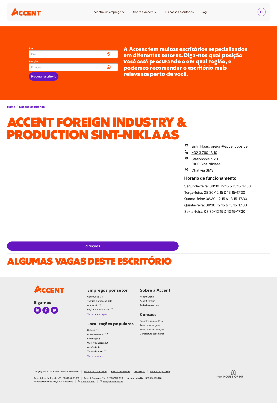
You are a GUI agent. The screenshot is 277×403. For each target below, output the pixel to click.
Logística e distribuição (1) (100, 309)
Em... (32, 48)
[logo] (26, 12)
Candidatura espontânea (152, 333)
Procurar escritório (43, 76)
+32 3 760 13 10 (204, 153)
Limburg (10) (93, 338)
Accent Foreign (147, 301)
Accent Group (147, 296)
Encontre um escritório (151, 321)
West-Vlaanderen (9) (97, 343)
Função (33, 61)
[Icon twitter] (54, 310)
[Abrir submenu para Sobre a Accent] (155, 12)
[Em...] (73, 54)
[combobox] (73, 54)
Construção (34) (95, 296)
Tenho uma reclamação (152, 329)
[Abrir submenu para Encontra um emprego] (123, 12)
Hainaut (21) (93, 330)
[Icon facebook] (45, 310)
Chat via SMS (202, 170)
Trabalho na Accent (149, 305)
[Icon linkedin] (37, 310)
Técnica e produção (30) (99, 301)
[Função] (73, 67)
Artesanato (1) (94, 305)
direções (93, 246)
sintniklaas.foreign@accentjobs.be (219, 146)
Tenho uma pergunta (150, 325)
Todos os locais (94, 356)
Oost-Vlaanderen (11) (97, 334)
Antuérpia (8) (93, 347)
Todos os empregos (97, 314)
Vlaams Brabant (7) (96, 351)
